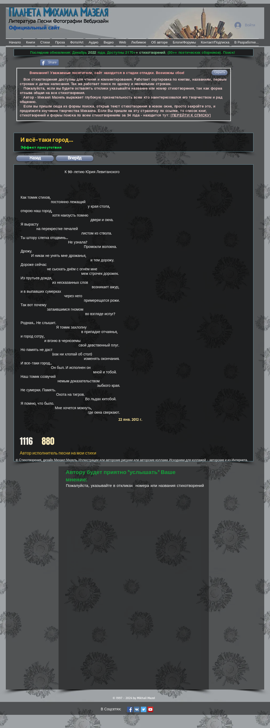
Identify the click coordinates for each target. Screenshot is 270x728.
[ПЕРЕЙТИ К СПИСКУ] (191, 115)
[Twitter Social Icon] (143, 709)
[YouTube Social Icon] (150, 709)
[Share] (49, 62)
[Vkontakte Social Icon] (136, 709)
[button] (219, 72)
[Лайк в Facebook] (26, 62)
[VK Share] (75, 62)
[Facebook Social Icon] (130, 709)
